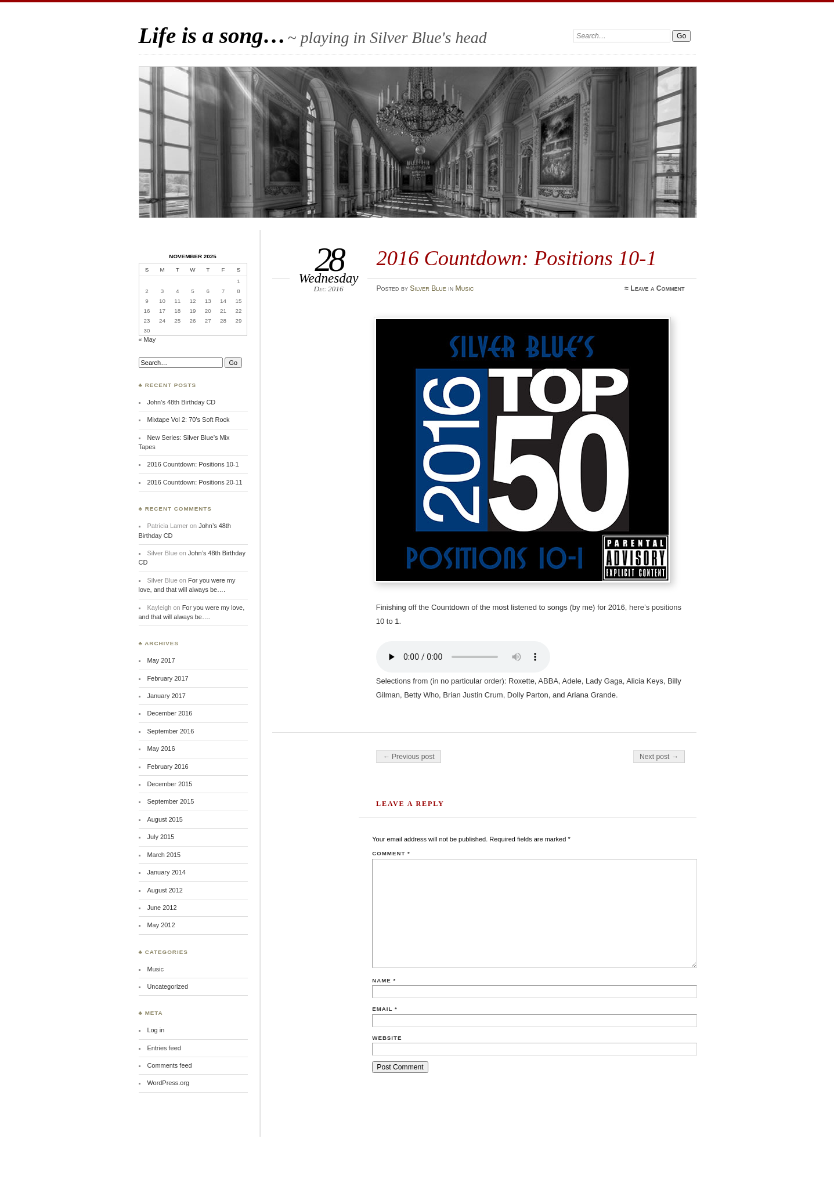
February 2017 (167, 678)
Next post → (659, 757)
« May (147, 339)
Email (384, 1009)
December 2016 (169, 713)
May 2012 (161, 924)
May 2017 (161, 660)
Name (384, 980)
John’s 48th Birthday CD (181, 402)
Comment (391, 853)
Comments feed (169, 1065)
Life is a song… (212, 35)
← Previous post (408, 757)
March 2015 (163, 854)
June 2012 (161, 907)
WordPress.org (168, 1082)
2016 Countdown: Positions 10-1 (193, 464)
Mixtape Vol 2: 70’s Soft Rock (188, 419)
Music (465, 288)
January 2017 (166, 695)
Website (387, 1038)
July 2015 (160, 836)
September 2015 (170, 801)
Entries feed (163, 1047)
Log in (155, 1029)
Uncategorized (167, 986)
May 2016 (161, 748)
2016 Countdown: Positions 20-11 (194, 482)
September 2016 (170, 731)
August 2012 (164, 890)
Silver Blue (428, 288)
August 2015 (164, 819)
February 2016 (167, 766)
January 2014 (166, 872)
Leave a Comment (657, 288)
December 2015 (169, 783)
